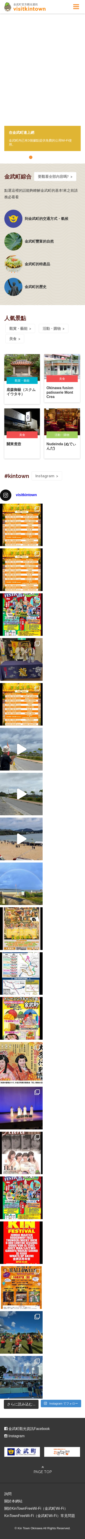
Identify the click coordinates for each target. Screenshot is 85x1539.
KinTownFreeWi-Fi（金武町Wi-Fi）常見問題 (39, 1516)
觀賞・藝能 (18, 328)
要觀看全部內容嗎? (53, 176)
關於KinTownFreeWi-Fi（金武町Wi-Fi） (36, 1508)
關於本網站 (13, 1501)
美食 (13, 339)
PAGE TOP (42, 1469)
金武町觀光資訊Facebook (27, 1429)
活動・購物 (52, 328)
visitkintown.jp (25, 6)
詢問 (8, 1494)
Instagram (44, 476)
